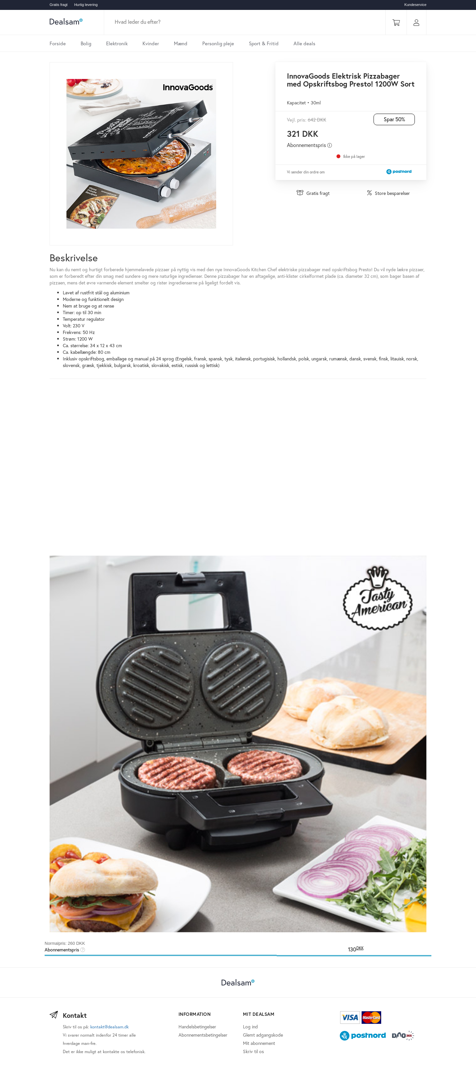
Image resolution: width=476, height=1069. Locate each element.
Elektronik (117, 43)
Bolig (86, 43)
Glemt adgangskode (263, 1035)
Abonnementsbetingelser (202, 1035)
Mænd (180, 43)
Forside (58, 43)
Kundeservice (415, 5)
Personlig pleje (218, 43)
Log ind (250, 1026)
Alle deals (304, 43)
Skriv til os (253, 1051)
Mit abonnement (259, 1043)
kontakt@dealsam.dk (109, 1027)
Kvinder (150, 43)
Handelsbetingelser (197, 1026)
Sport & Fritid (264, 43)
